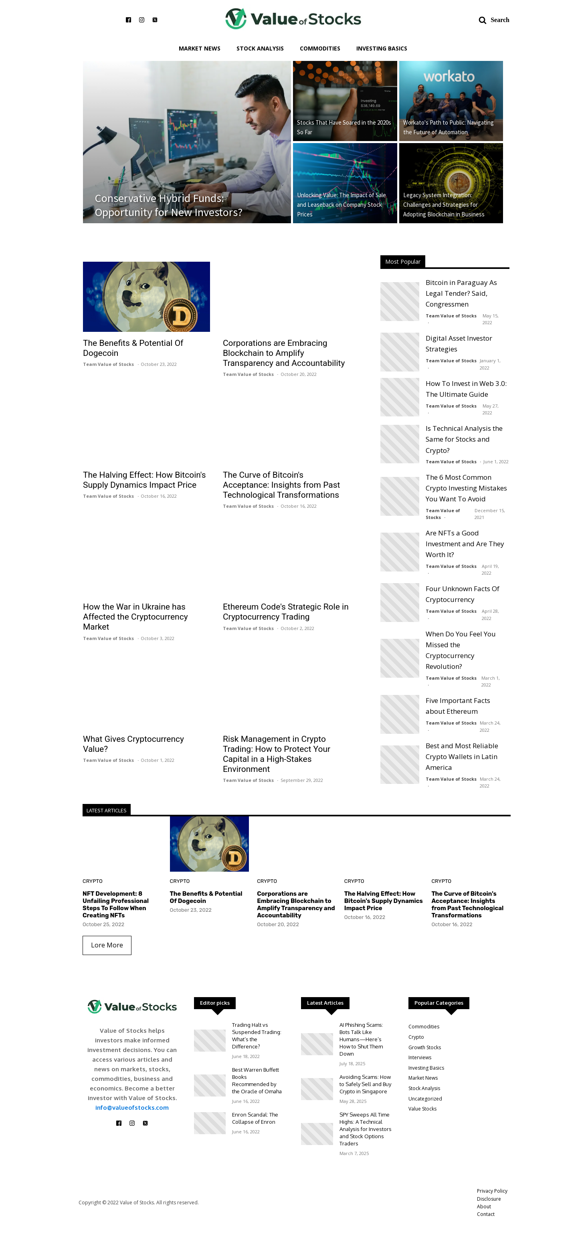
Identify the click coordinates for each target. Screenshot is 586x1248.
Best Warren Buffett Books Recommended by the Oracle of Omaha (257, 1080)
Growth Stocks (424, 1047)
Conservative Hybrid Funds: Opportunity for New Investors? (168, 205)
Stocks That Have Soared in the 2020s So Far (344, 127)
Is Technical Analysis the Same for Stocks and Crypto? (464, 439)
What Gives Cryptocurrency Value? (133, 744)
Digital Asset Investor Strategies (459, 343)
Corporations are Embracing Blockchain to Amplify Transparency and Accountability (284, 353)
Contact (486, 1214)
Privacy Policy (492, 1190)
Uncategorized (425, 1098)
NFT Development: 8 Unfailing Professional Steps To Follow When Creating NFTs (116, 904)
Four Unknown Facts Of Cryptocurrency (462, 594)
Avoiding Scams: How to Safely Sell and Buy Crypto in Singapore (365, 1084)
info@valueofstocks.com (132, 1107)
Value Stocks (422, 1108)
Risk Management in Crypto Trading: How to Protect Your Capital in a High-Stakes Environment (276, 754)
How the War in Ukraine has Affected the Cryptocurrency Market (135, 617)
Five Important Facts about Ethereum (458, 706)
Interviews (419, 1057)
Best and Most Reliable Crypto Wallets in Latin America (462, 756)
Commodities (320, 48)
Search (500, 19)
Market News (199, 48)
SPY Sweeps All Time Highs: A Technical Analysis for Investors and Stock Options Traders (365, 1129)
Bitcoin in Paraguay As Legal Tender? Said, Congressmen (461, 293)
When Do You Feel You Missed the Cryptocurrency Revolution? (461, 650)
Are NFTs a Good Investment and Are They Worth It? (465, 543)
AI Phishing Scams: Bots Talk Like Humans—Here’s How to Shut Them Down (361, 1039)
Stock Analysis (260, 48)
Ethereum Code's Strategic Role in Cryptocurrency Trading (286, 612)
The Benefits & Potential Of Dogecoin (133, 348)
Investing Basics (381, 48)
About (484, 1206)
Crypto (93, 881)
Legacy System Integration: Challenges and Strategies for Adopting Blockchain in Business (444, 204)
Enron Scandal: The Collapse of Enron (255, 1118)
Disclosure (489, 1198)
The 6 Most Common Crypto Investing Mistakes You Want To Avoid (466, 488)
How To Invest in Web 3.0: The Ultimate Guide (466, 389)
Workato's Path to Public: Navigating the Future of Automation (448, 127)
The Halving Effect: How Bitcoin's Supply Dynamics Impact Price (144, 480)
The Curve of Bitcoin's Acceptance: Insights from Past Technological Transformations (281, 485)
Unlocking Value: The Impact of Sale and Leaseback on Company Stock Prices (341, 204)
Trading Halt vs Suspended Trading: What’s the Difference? (256, 1036)
